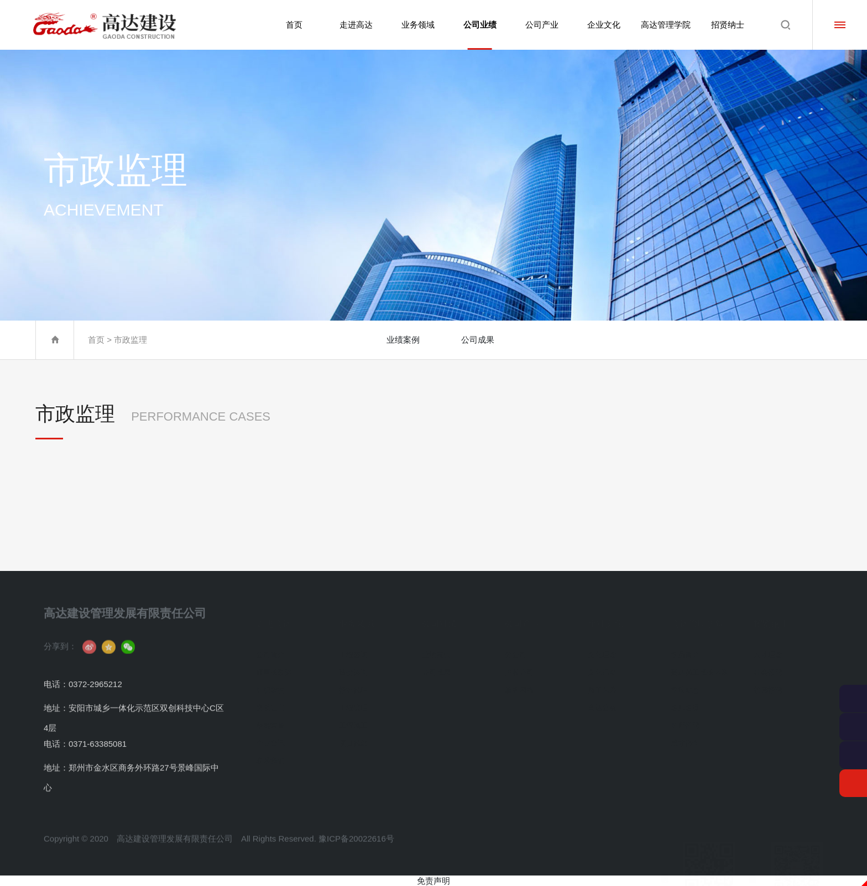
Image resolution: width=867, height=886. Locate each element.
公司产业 (540, 24)
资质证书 (270, 699)
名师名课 (685, 699)
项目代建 (353, 735)
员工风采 (602, 682)
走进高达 (353, 24)
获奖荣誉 (270, 717)
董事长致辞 (274, 664)
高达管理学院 (665, 24)
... (342, 752)
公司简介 (270, 646)
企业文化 (602, 24)
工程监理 (353, 699)
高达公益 (602, 699)
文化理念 (602, 646)
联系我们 (270, 752)
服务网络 (519, 682)
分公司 (515, 646)
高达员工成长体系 (699, 664)
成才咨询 (685, 735)
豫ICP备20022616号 (356, 853)
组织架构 (270, 682)
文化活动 (602, 664)
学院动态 (685, 682)
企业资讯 (270, 735)
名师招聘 (685, 717)
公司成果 (477, 339)
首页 (291, 24)
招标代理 (353, 682)
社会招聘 (768, 664)
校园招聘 (768, 682)
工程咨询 (353, 646)
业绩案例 (403, 339)
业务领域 (415, 24)
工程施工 (353, 717)
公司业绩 (478, 35)
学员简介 (685, 646)
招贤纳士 (727, 24)
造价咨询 (353, 664)
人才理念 (768, 646)
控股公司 (519, 664)
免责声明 (433, 880)
